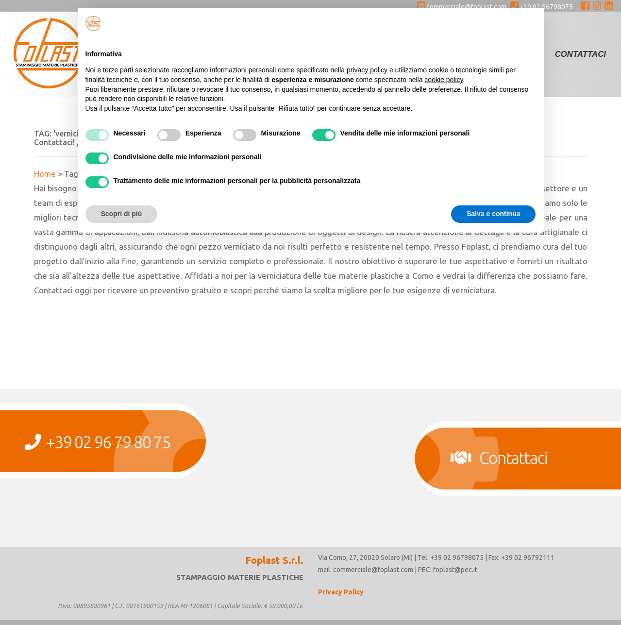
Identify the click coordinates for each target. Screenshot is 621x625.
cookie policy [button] (443, 80)
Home (45, 173)
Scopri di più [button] (121, 214)
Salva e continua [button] (493, 214)
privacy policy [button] (367, 70)
